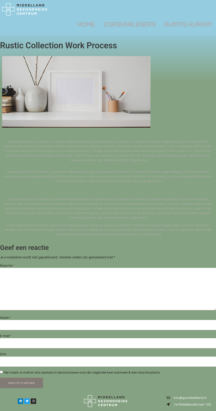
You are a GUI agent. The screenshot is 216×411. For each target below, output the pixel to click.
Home (86, 22)
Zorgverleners (129, 22)
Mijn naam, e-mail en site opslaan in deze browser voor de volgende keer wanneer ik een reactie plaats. (82, 372)
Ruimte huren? (188, 22)
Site (3, 354)
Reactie (7, 265)
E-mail (5, 336)
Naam (5, 317)
